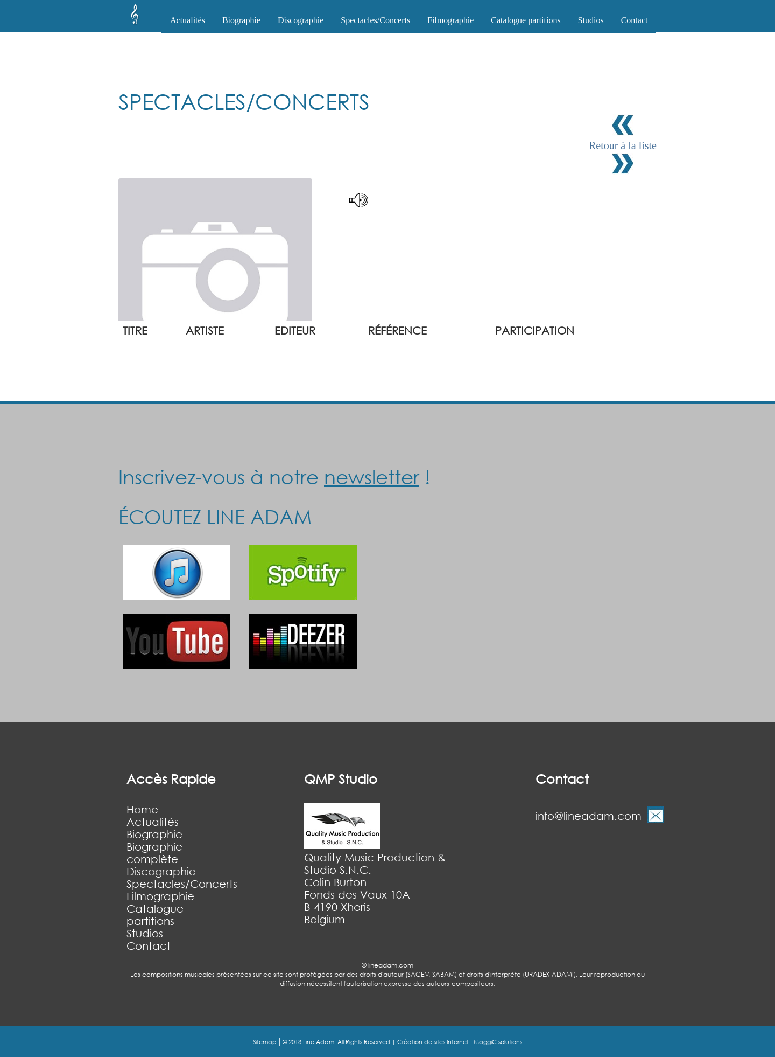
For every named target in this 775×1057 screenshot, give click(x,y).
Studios (591, 20)
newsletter (371, 477)
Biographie (154, 834)
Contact (634, 20)
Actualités (187, 20)
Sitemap (265, 1042)
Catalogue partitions (525, 20)
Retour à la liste (623, 145)
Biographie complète (154, 852)
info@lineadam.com (589, 816)
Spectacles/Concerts (181, 884)
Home (142, 809)
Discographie (161, 871)
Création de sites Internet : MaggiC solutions (459, 1042)
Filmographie (450, 20)
